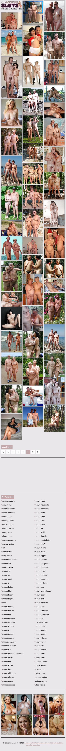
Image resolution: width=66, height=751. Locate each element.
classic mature (7, 524)
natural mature (40, 650)
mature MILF (39, 544)
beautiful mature (8, 509)
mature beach (7, 595)
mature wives (39, 642)
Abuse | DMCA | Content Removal (38, 743)
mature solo (39, 607)
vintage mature (40, 681)
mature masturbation (42, 540)
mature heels (39, 501)
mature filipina (7, 665)
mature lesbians (40, 532)
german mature (7, 544)
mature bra (6, 614)
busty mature (6, 517)
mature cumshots (8, 646)
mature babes (7, 587)
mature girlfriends (8, 673)
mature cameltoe (8, 622)
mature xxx (39, 646)
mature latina (39, 524)
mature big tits (7, 599)
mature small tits (41, 603)
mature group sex (8, 685)
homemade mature (9, 560)
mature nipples (40, 556)
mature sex (39, 587)
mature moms (40, 548)
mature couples (7, 638)
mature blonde (7, 607)
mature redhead (40, 575)
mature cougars (8, 634)
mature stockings (41, 611)
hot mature (6, 564)
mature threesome (41, 614)
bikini (3, 603)
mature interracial (41, 509)
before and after (8, 513)
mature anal (6, 579)
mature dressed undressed (12, 654)
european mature (8, 540)
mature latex (39, 521)
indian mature (7, 567)
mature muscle (40, 552)
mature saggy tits (41, 579)
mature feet (6, 661)
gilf (3, 548)
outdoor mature (40, 661)
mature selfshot (40, 583)
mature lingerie (40, 536)
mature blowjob (7, 611)
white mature (39, 685)
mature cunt (6, 650)
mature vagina (40, 630)
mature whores (40, 638)
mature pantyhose (41, 564)
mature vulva (39, 634)
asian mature (6, 505)
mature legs (39, 528)
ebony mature (7, 536)
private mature (40, 665)
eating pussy (6, 532)
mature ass (6, 583)
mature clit (5, 630)
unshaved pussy (41, 622)
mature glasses (7, 677)
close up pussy (7, 528)
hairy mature (6, 556)
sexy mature (39, 669)
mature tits (38, 618)
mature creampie (8, 642)
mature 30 (5, 571)
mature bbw (6, 591)
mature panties (40, 560)
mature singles (40, 595)
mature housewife (41, 505)
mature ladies (40, 517)
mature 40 (5, 575)
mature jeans (39, 513)
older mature (39, 658)
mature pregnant (41, 567)
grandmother (6, 552)
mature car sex (7, 626)
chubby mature (7, 521)
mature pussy (40, 571)
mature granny (7, 681)
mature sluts (39, 599)
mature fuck (6, 669)
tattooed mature (40, 677)
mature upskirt (40, 626)
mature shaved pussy (43, 591)
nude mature (39, 654)
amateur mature (8, 501)
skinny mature (40, 673)
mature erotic (7, 658)
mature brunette (8, 618)
